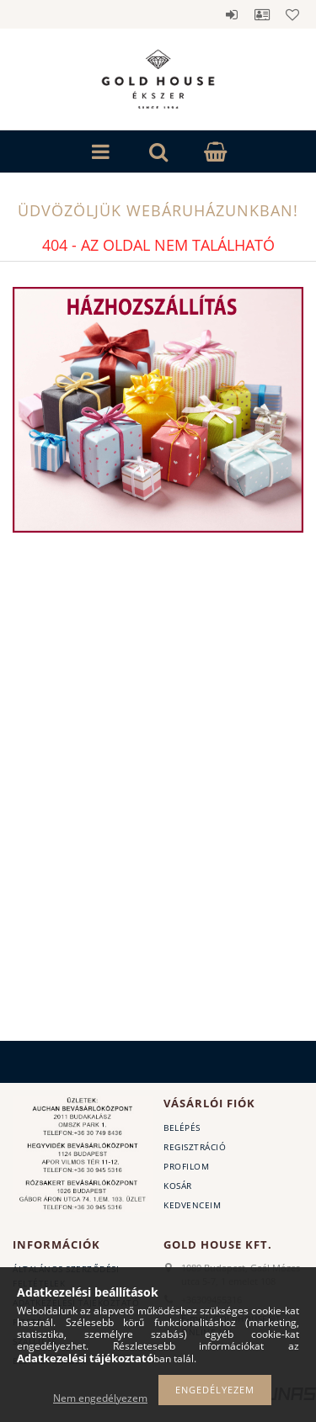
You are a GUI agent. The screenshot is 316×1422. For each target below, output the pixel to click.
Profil (262, 14)
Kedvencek (292, 14)
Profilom (186, 1166)
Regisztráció (194, 1147)
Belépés (231, 14)
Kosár (177, 1185)
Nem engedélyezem (100, 1398)
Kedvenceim (192, 1205)
